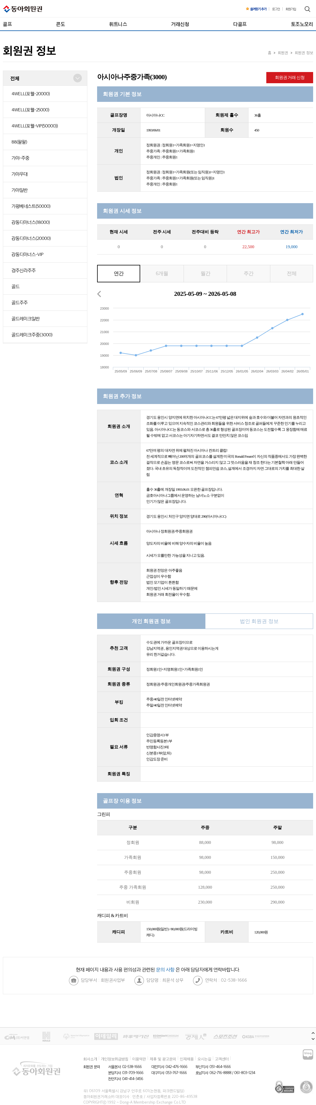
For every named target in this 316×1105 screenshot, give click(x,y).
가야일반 (19, 190)
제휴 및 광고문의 (163, 1059)
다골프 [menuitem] (240, 24)
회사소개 (90, 1059)
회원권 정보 (304, 52)
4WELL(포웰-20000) (30, 93)
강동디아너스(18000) (30, 222)
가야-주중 (20, 158)
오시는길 (204, 1059)
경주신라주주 (23, 270)
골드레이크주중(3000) (31, 334)
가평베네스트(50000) (30, 206)
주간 (248, 273)
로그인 (276, 9)
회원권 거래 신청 (290, 77)
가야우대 (19, 174)
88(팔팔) (19, 142)
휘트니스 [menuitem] (118, 24)
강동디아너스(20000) (31, 238)
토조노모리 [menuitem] (302, 24)
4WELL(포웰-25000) (30, 109)
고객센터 (222, 1059)
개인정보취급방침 (114, 1059)
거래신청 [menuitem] (180, 24)
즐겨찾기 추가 (256, 9)
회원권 (283, 52)
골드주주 (19, 302)
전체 (291, 273)
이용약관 (139, 1059)
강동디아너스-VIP (27, 254)
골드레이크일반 (25, 318)
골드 (15, 286)
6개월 (162, 273)
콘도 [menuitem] (60, 24)
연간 (119, 273)
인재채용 (187, 1059)
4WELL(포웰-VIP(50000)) (34, 126)
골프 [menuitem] (7, 24)
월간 (205, 273)
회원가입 (291, 9)
